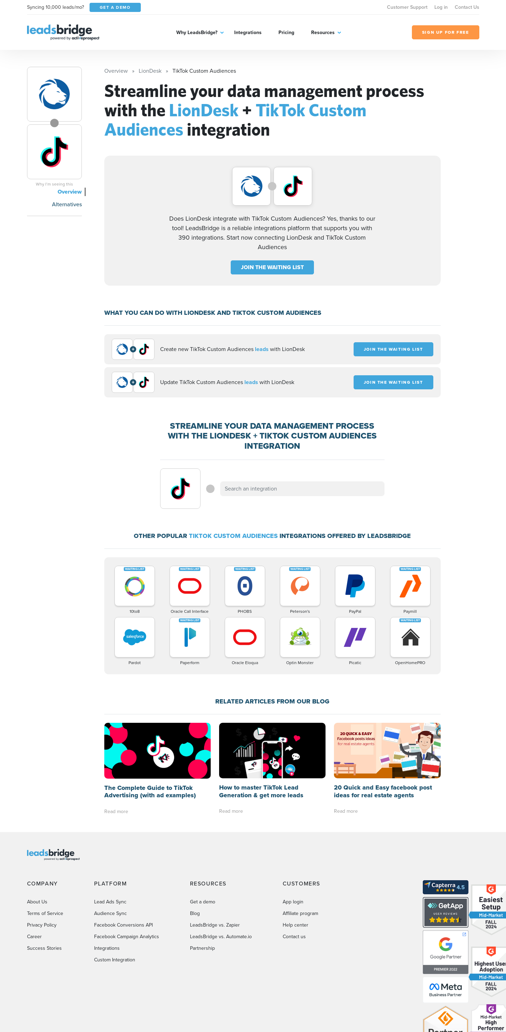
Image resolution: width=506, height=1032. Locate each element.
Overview (70, 192)
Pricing (286, 32)
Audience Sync (110, 913)
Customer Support (407, 7)
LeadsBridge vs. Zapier (215, 925)
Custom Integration (114, 959)
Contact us (294, 936)
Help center (295, 925)
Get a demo (202, 902)
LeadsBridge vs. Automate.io (221, 936)
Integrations (248, 32)
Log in (441, 7)
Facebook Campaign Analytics (126, 936)
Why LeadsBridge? (196, 32)
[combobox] (302, 488)
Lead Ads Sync (110, 902)
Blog (195, 913)
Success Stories (44, 948)
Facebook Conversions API (123, 925)
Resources (323, 32)
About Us (37, 902)
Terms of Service (45, 913)
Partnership (202, 948)
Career (34, 936)
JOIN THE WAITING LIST (272, 267)
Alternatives (67, 204)
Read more (116, 811)
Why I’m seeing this (54, 184)
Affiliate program (300, 913)
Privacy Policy (42, 925)
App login (293, 902)
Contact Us (467, 7)
